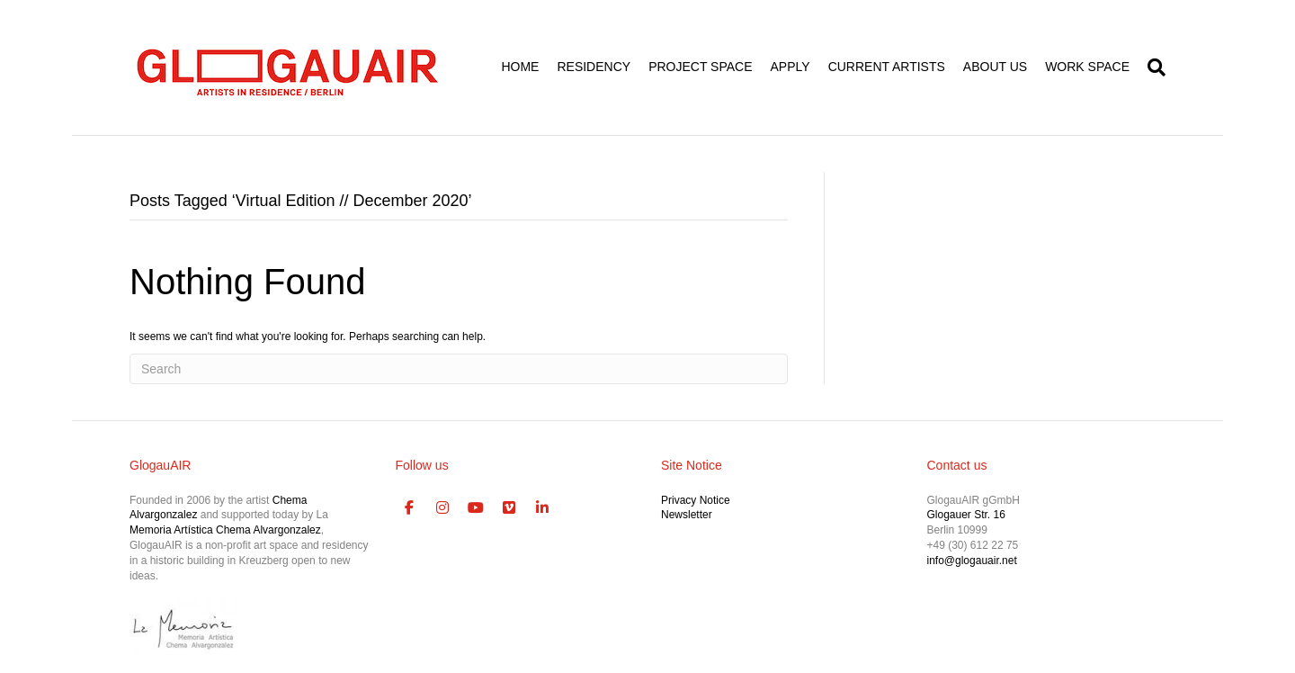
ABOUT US (995, 66)
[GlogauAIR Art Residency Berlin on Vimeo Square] (509, 508)
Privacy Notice (695, 500)
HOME (520, 66)
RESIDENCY (593, 66)
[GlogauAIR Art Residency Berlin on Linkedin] (542, 508)
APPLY (790, 66)
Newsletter (686, 514)
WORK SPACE (1087, 66)
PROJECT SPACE (700, 66)
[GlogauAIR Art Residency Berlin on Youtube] (475, 508)
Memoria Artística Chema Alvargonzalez (225, 530)
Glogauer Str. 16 (966, 514)
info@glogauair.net (972, 560)
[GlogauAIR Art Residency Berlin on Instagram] (442, 508)
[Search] (1152, 67)
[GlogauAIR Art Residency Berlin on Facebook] (410, 508)
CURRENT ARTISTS (886, 66)
